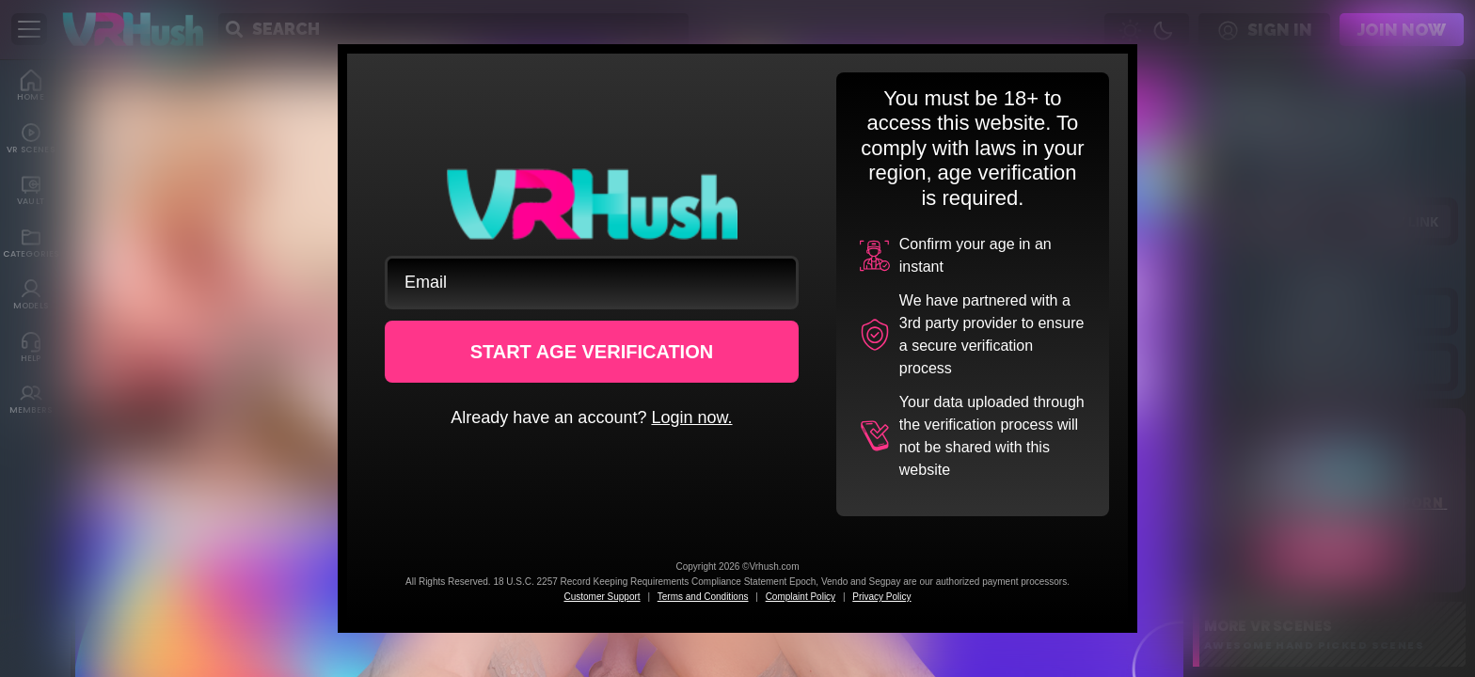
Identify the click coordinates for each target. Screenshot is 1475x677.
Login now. (691, 417)
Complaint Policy (800, 596)
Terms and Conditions (703, 596)
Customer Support (601, 596)
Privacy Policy (881, 596)
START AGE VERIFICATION (592, 351)
